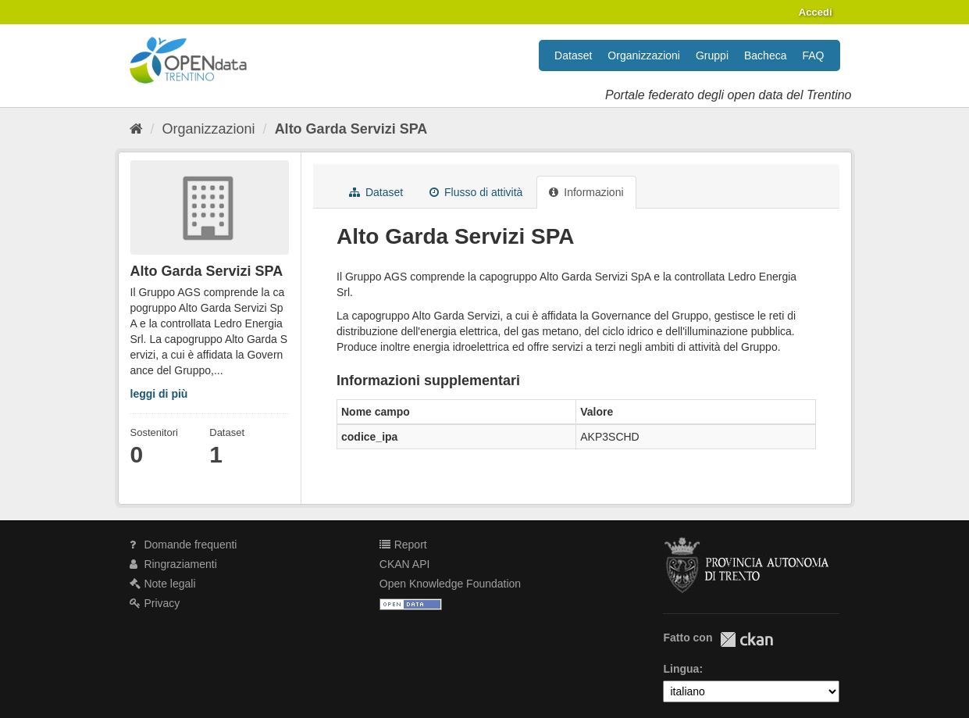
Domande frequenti (183, 544)
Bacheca (765, 55)
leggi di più (159, 394)
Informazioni (586, 192)
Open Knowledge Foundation (450, 583)
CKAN (746, 639)
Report (403, 544)
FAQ (813, 55)
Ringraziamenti (173, 564)
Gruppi (712, 55)
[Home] (136, 129)
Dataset (573, 55)
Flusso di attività (475, 192)
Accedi (815, 12)
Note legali (163, 583)
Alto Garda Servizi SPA (351, 129)
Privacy (155, 603)
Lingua (681, 669)
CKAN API (404, 564)
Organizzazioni (643, 55)
